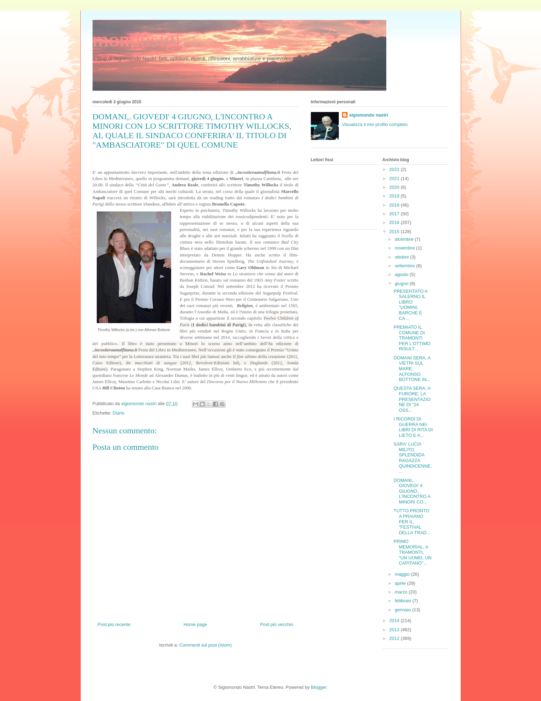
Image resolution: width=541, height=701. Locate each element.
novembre (405, 248)
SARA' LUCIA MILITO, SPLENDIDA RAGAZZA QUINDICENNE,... (413, 457)
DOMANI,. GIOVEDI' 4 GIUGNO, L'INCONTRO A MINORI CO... (412, 491)
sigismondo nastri (368, 115)
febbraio (403, 600)
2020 (395, 187)
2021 (395, 178)
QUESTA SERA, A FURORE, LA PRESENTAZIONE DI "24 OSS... (412, 399)
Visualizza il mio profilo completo (375, 124)
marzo (402, 592)
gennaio (403, 609)
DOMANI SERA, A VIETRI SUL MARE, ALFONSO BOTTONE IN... (412, 368)
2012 (395, 638)
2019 (395, 196)
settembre (405, 265)
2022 (395, 169)
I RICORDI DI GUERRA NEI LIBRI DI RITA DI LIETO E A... (413, 427)
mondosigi (137, 39)
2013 (395, 629)
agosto (402, 274)
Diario (118, 413)
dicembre (405, 239)
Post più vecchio (276, 624)
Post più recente (114, 624)
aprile (401, 583)
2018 (395, 205)
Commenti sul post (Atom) (205, 645)
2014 (395, 620)
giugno (402, 283)
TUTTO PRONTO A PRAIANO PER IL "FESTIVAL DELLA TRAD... (412, 521)
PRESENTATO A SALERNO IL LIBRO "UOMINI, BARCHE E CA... (410, 305)
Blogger (318, 687)
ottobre (402, 257)
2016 (395, 222)
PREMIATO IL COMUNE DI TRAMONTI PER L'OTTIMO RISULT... (412, 338)
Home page (195, 624)
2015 (395, 231)
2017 (395, 213)
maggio (403, 574)
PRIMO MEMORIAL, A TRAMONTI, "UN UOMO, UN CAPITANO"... (412, 552)
